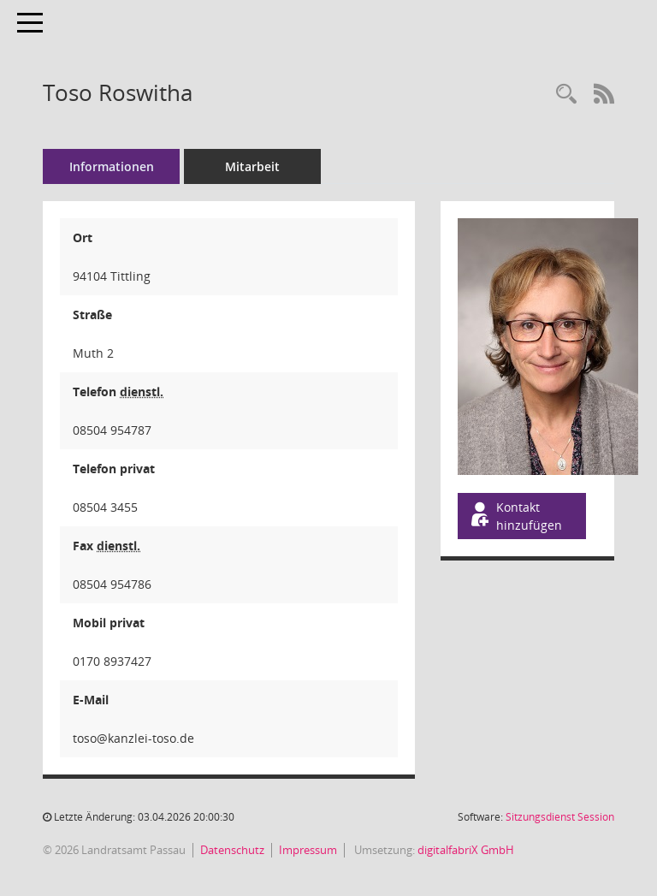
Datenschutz (232, 849)
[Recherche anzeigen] (566, 94)
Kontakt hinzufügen (515, 516)
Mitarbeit (252, 166)
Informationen (111, 166)
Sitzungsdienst (560, 817)
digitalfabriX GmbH (465, 849)
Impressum (308, 849)
